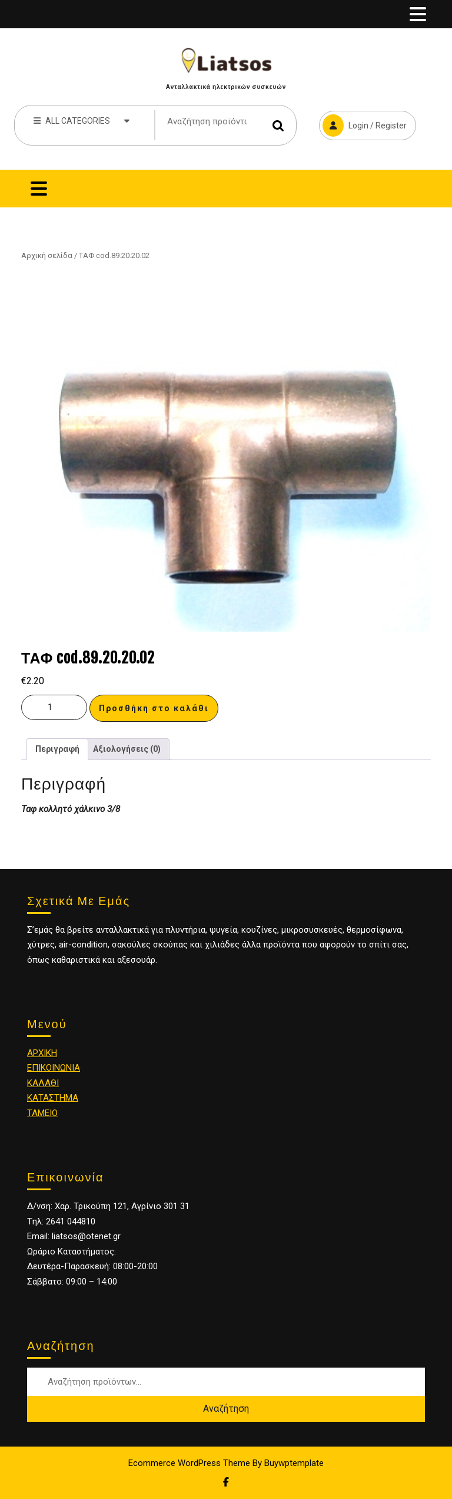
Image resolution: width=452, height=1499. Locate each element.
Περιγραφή (57, 749)
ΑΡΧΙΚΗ (42, 1053)
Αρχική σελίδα (46, 255)
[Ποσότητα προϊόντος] (54, 707)
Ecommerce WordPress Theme (189, 1463)
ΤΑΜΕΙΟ (42, 1113)
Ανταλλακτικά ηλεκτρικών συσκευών (226, 86)
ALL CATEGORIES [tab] (81, 120)
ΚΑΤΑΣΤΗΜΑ (52, 1097)
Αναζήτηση (278, 125)
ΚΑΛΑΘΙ (43, 1083)
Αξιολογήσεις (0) (127, 749)
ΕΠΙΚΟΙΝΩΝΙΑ (53, 1067)
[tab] (418, 14)
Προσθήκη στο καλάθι (154, 708)
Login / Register (363, 124)
